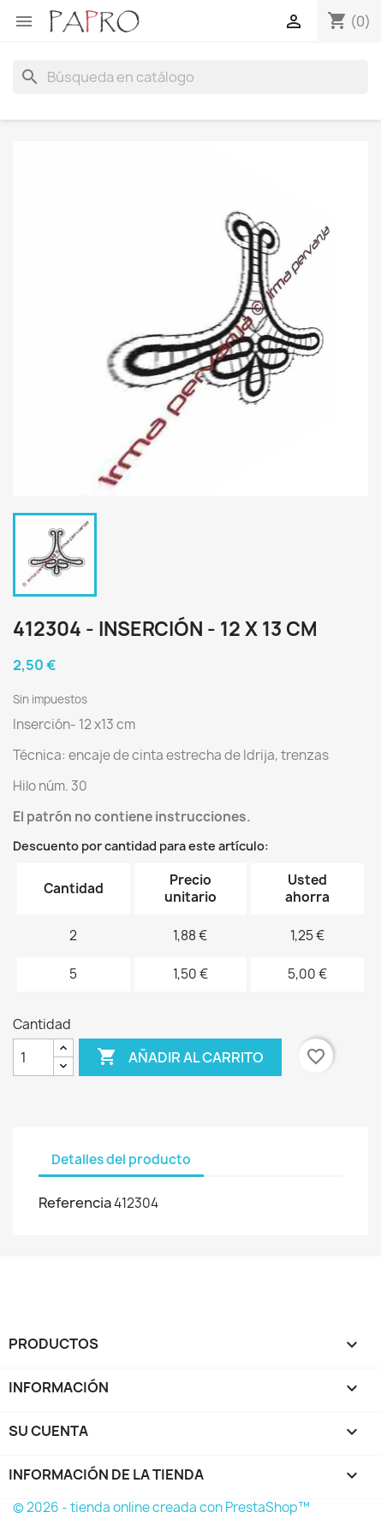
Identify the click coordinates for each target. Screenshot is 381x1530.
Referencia (75, 1202)
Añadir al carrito (180, 1057)
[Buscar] (190, 77)
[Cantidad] (33, 1057)
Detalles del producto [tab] (121, 1159)
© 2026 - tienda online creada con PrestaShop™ (161, 1507)
